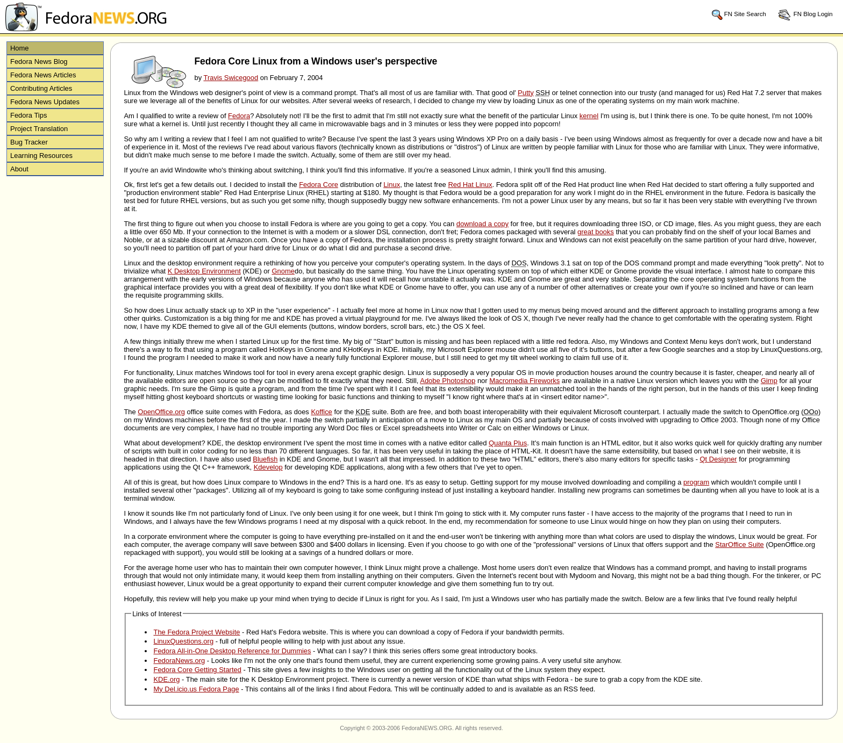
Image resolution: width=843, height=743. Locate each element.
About (19, 169)
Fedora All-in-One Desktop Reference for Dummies (232, 651)
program (696, 482)
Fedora (239, 116)
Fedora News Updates (45, 102)
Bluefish (265, 459)
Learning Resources (41, 156)
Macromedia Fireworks (524, 381)
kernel (589, 116)
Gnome (283, 271)
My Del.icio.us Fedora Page (196, 689)
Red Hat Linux (470, 185)
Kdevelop (268, 467)
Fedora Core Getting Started (197, 670)
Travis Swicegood (230, 78)
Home (19, 48)
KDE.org (166, 679)
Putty (526, 93)
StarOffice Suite (739, 544)
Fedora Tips (28, 115)
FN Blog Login (805, 14)
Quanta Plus (508, 443)
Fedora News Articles (43, 75)
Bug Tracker (29, 142)
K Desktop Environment (204, 271)
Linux (391, 185)
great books (595, 232)
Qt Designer (718, 459)
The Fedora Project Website (196, 632)
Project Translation (39, 129)
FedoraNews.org (179, 661)
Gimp (769, 381)
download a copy (482, 224)
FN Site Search (738, 14)
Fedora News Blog (39, 61)
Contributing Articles (41, 88)
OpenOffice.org (161, 412)
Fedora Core (318, 185)
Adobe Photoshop (447, 381)
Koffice (321, 412)
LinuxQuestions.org (183, 641)
